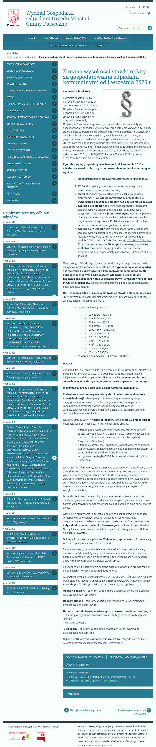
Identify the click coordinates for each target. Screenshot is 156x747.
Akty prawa (13, 193)
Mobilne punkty (16, 110)
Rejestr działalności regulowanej (28, 156)
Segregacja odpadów (19, 77)
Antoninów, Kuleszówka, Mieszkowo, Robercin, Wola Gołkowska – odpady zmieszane (26, 231)
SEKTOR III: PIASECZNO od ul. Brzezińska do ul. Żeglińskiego (28, 520)
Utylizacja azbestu (18, 150)
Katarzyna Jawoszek (136, 657)
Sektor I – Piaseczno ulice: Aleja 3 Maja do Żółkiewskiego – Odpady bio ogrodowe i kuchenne (29, 502)
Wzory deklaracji (76, 37)
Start (32, 37)
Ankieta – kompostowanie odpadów (28, 117)
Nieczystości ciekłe (19, 163)
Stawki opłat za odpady (21, 64)
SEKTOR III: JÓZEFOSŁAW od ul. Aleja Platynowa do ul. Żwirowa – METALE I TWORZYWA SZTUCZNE (26, 557)
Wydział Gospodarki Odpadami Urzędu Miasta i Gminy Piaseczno (57, 18)
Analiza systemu (17, 170)
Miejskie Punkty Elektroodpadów (27, 103)
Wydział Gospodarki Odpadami (69, 45)
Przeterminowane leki (20, 137)
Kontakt (100, 45)
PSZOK (10, 97)
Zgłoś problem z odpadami (111, 37)
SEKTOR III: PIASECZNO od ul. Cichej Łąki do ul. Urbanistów (29, 590)
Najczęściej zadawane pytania (85, 710)
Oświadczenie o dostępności (22, 726)
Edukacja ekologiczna (20, 70)
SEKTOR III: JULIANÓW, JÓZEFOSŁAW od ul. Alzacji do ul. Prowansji (28, 574)
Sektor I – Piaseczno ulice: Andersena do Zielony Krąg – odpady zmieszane (28, 375)
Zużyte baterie (16, 130)
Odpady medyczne (17, 143)
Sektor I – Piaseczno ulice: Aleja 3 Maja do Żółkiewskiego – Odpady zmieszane (29, 359)
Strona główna (14, 57)
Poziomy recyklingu (19, 176)
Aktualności (50, 37)
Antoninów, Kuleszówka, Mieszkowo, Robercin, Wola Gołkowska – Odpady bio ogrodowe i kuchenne (28, 308)
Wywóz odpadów (17, 84)
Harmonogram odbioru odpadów (26, 90)
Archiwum (30, 57)
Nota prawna (44, 726)
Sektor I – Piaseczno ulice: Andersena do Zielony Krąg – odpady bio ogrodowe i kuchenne (28, 250)
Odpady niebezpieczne (20, 123)
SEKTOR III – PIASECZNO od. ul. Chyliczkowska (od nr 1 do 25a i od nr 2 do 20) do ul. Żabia (28, 537)
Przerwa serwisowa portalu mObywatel (132, 712)
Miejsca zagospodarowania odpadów (23, 185)
